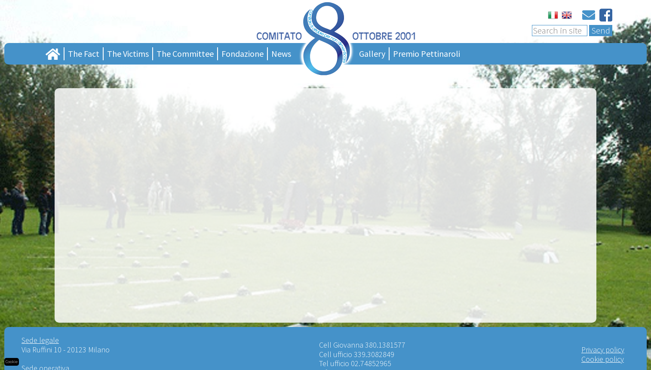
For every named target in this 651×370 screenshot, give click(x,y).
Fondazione (242, 53)
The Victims (128, 53)
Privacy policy (602, 350)
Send (600, 30)
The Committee (185, 53)
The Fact (83, 53)
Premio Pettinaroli (426, 53)
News (281, 53)
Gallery (372, 53)
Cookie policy (602, 359)
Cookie (12, 361)
